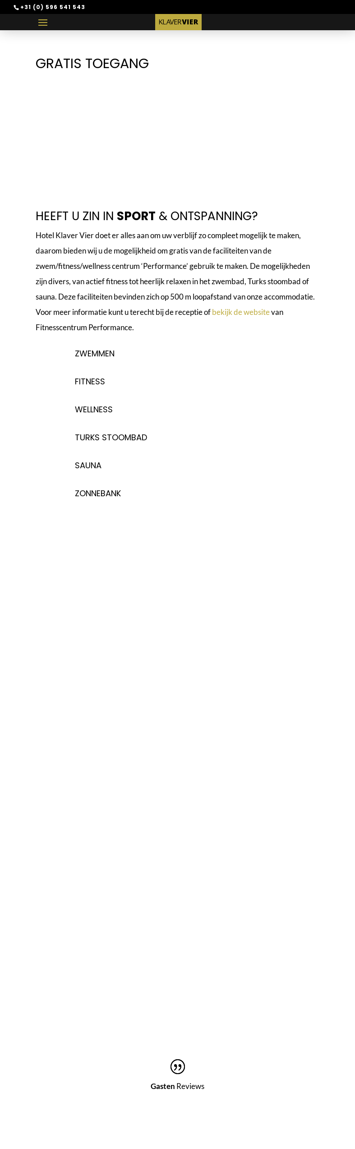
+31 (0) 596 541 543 (52, 7)
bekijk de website (241, 312)
